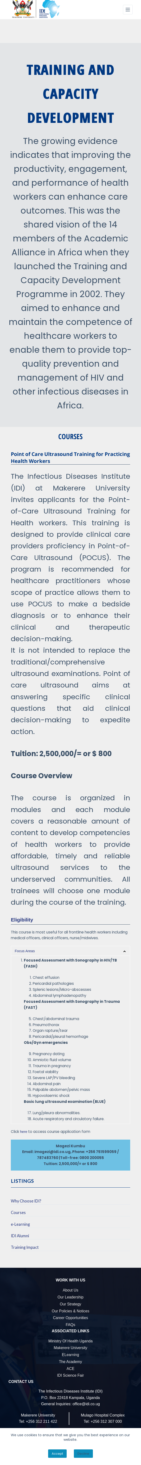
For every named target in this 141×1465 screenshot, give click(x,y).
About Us (70, 1290)
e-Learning (20, 1224)
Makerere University (70, 1348)
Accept (57, 1453)
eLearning (70, 1355)
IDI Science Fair (70, 1375)
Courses (18, 1212)
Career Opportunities (70, 1318)
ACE (70, 1369)
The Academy (70, 1362)
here (23, 1132)
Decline (83, 1453)
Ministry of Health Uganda (70, 1341)
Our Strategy (70, 1304)
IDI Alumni (20, 1235)
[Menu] (128, 9)
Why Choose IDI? (26, 1201)
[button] (70, 951)
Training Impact (25, 1247)
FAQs (70, 1325)
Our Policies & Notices (70, 1311)
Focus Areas (25, 951)
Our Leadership (70, 1297)
